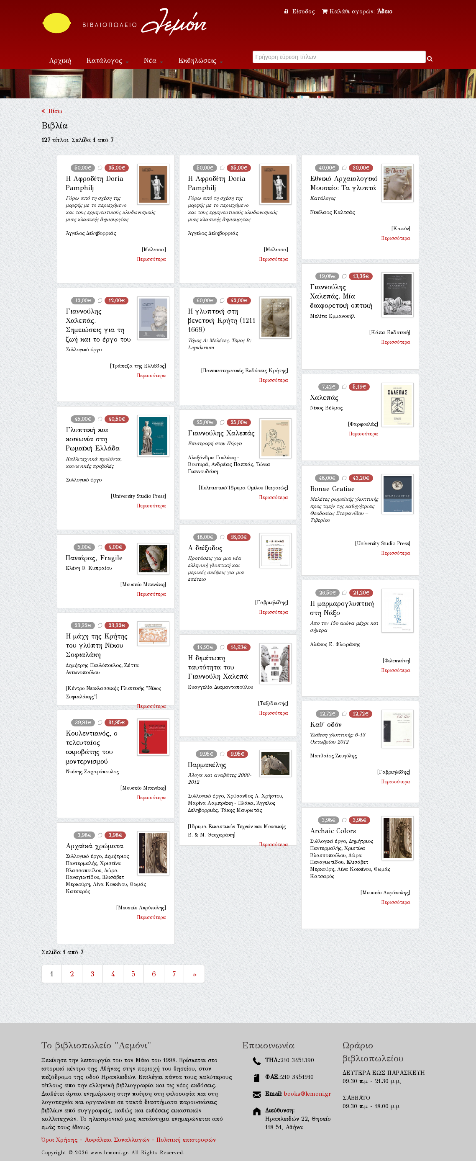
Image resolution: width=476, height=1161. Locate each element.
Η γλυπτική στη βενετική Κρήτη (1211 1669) (222, 320)
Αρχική (60, 60)
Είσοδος (300, 11)
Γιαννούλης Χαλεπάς (221, 433)
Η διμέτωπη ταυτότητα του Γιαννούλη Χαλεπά (218, 667)
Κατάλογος (107, 60)
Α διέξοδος (205, 548)
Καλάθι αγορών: (357, 11)
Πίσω (51, 111)
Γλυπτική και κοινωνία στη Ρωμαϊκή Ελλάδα (93, 439)
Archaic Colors (333, 831)
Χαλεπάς (324, 398)
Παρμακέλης (207, 765)
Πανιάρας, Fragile (94, 558)
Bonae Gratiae (332, 489)
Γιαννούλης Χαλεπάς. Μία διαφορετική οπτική (341, 296)
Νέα (153, 60)
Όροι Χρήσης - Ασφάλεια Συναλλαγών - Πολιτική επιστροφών (128, 1139)
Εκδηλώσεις (200, 60)
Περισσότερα (151, 259)
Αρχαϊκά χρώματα (94, 846)
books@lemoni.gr (307, 1093)
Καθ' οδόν (326, 725)
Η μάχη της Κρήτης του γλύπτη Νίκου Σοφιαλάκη (97, 645)
